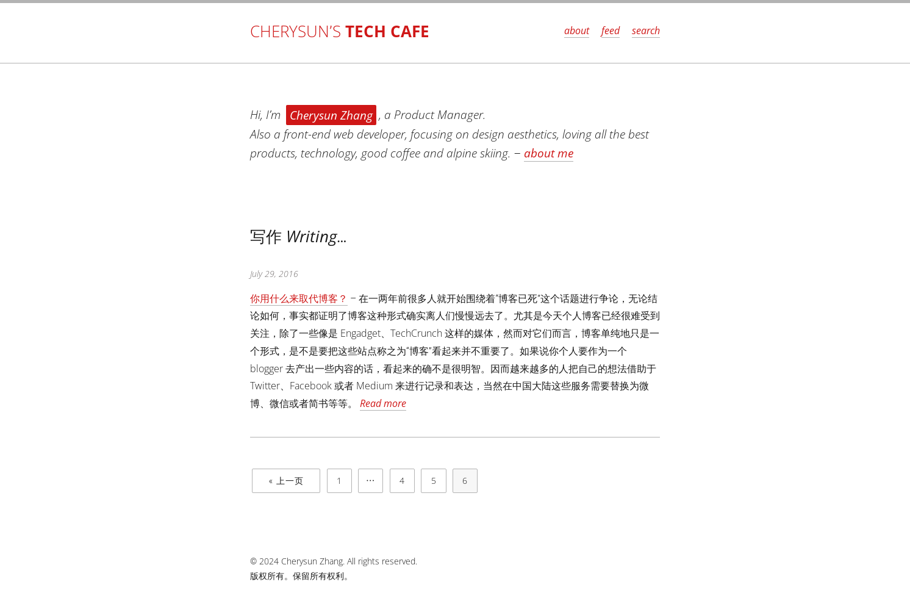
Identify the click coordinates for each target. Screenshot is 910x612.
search (646, 30)
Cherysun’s (339, 31)
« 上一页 (286, 480)
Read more (383, 403)
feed (610, 30)
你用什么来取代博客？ (299, 298)
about (576, 30)
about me (548, 153)
